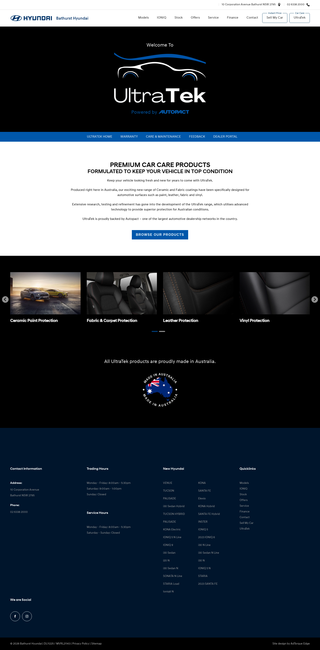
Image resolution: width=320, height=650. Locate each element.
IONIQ (161, 17)
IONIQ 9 (168, 545)
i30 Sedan (169, 552)
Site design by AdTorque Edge (291, 643)
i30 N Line (204, 545)
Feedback (197, 136)
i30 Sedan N (170, 568)
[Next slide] (314, 299)
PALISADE (169, 498)
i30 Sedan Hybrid (173, 506)
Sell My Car (275, 17)
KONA (202, 483)
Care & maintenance (163, 136)
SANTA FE (204, 490)
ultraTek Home (99, 136)
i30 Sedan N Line (208, 552)
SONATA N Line (172, 576)
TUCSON (168, 490)
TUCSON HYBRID (174, 514)
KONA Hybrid (206, 506)
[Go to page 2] (162, 331)
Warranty (129, 136)
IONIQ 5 (203, 529)
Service (213, 17)
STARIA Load (171, 583)
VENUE (167, 483)
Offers (195, 17)
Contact (252, 17)
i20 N (166, 560)
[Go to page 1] (155, 331)
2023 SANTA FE (208, 583)
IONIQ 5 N (204, 568)
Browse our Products (160, 234)
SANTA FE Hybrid (209, 514)
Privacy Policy (80, 643)
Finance (232, 17)
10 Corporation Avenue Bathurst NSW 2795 (249, 4)
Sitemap (96, 643)
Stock (178, 17)
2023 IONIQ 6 (206, 537)
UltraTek (300, 17)
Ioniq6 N (168, 591)
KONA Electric (172, 529)
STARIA (203, 576)
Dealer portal (225, 136)
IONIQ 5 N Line (172, 537)
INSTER (203, 521)
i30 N (201, 560)
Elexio (202, 498)
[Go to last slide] (5, 299)
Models (143, 17)
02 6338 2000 (295, 4)
